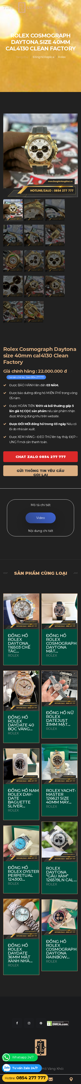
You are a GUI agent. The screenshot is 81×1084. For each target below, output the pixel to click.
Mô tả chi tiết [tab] (41, 505)
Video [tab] (40, 518)
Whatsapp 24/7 (22, 1057)
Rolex (61, 57)
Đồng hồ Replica (43, 57)
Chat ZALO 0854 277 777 (41, 457)
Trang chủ (22, 57)
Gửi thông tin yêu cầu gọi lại (40, 472)
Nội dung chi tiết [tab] (40, 531)
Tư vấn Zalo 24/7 (25, 1068)
